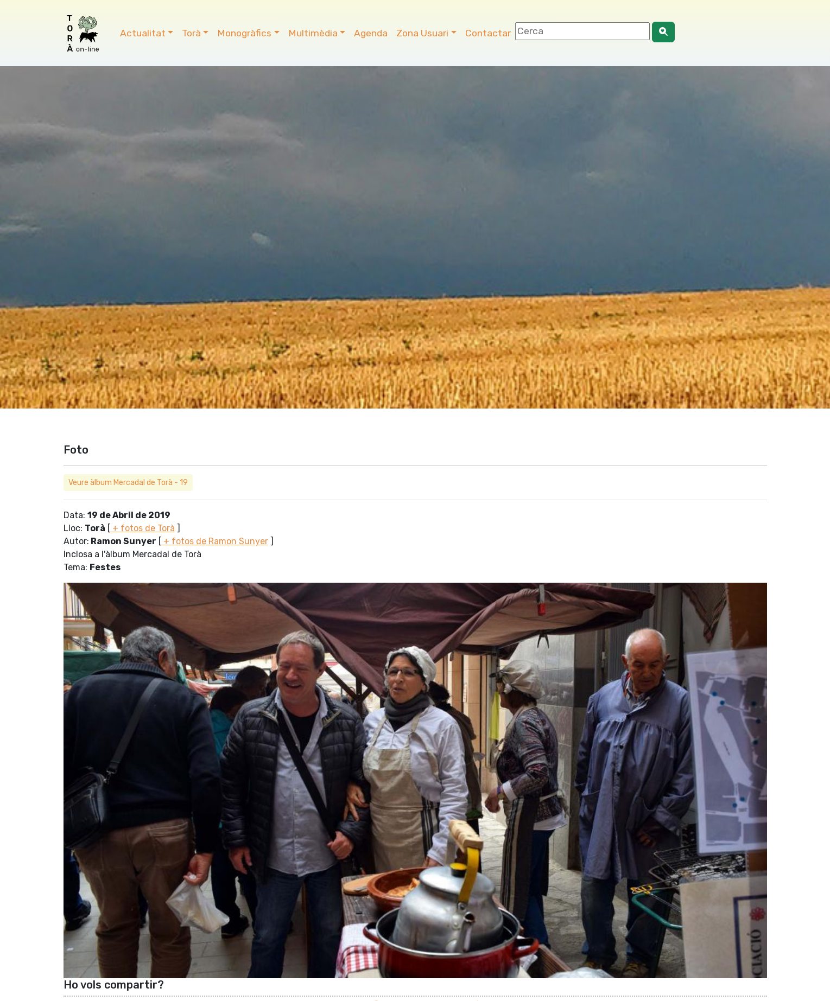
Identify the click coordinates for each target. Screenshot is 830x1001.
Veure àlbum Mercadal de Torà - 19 (128, 482)
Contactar (488, 33)
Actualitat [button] (143, 33)
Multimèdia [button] (313, 33)
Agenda (371, 33)
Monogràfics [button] (244, 33)
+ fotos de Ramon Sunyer (214, 541)
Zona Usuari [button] (422, 33)
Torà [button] (191, 33)
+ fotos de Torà (142, 528)
